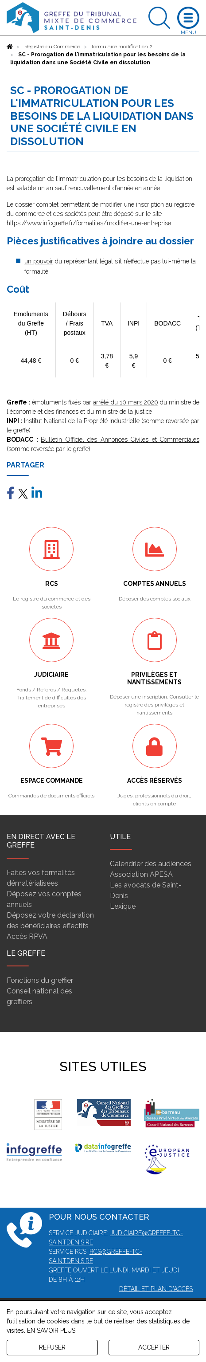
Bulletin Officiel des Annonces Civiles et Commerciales (120, 439)
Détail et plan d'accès (156, 1288)
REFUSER (52, 1347)
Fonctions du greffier (40, 980)
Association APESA (141, 874)
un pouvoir (38, 261)
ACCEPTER (154, 1347)
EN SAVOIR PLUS (51, 1330)
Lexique (123, 906)
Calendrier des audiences (150, 864)
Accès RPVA (27, 936)
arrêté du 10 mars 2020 (125, 402)
